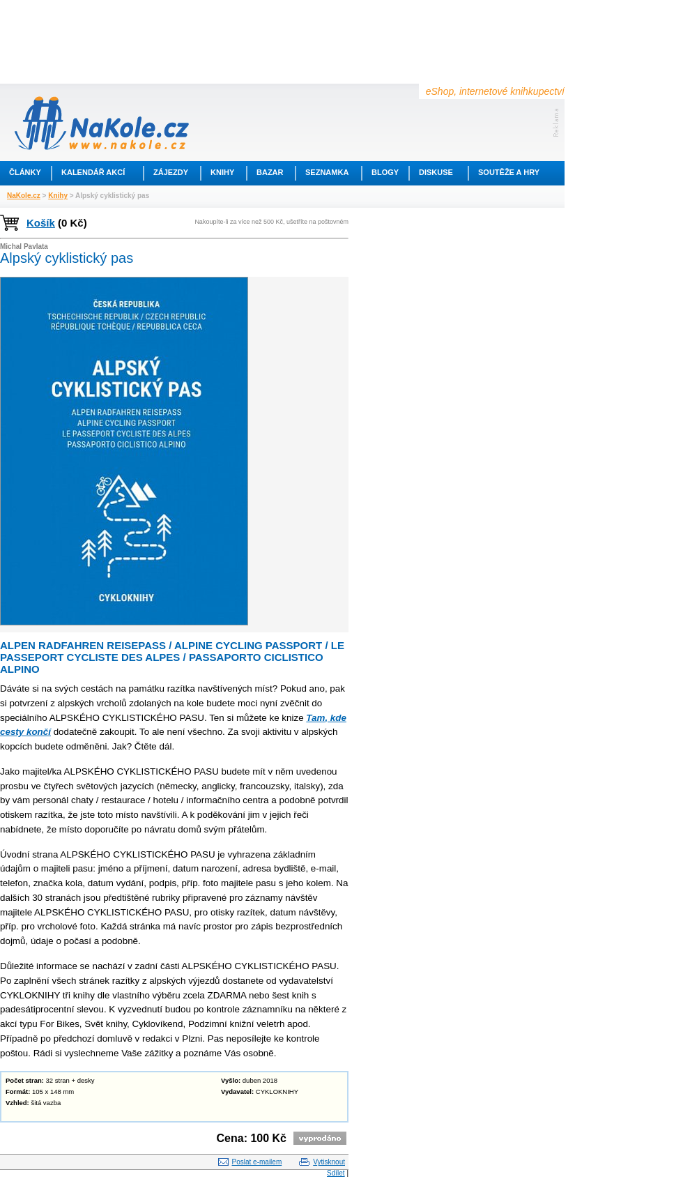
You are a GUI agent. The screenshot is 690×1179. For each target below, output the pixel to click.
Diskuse (436, 172)
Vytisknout (329, 1162)
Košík (40, 223)
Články (25, 172)
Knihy (222, 172)
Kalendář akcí (93, 172)
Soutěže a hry (508, 172)
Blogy (385, 172)
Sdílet (336, 1173)
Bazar (270, 172)
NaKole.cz (23, 195)
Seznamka (326, 172)
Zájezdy (170, 172)
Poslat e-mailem (257, 1162)
